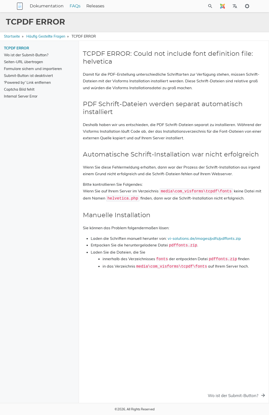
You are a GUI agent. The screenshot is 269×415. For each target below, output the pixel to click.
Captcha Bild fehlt (19, 89)
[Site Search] (197, 6)
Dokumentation (77, 6)
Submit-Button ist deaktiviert (28, 75)
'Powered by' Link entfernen (27, 82)
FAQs (105, 6)
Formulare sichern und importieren (33, 68)
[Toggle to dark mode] (247, 6)
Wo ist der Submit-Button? (26, 55)
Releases (126, 6)
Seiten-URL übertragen (23, 61)
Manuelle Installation (210, 92)
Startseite (12, 36)
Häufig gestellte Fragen (45, 36)
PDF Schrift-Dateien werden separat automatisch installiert (222, 72)
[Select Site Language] (222, 6)
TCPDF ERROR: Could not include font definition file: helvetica (224, 61)
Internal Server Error (20, 96)
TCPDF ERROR (16, 48)
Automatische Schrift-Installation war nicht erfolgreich (228, 83)
